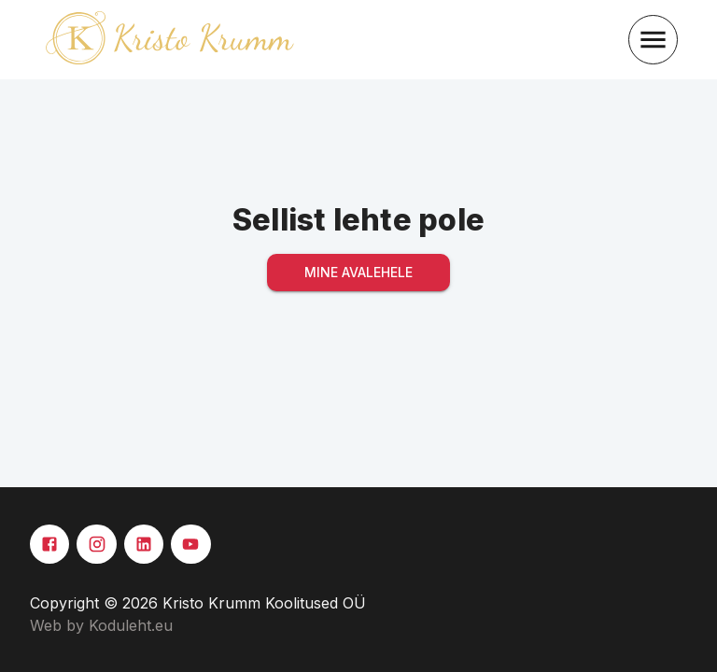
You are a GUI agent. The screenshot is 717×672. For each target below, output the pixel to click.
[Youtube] (190, 544)
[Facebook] (49, 544)
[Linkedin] (143, 544)
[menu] (653, 39)
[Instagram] (96, 544)
